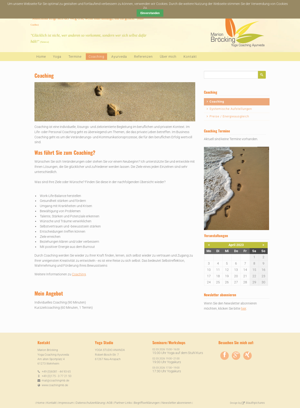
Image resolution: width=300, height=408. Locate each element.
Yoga (57, 56)
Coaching (79, 274)
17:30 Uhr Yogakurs (166, 371)
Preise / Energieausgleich (229, 116)
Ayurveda (119, 56)
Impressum (66, 402)
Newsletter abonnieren (176, 402)
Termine (75, 56)
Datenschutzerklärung (90, 402)
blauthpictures (255, 402)
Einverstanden (150, 13)
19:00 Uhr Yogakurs (166, 362)
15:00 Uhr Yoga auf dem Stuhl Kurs (177, 353)
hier (243, 308)
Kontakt (190, 56)
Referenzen (143, 56)
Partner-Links (123, 402)
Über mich (168, 56)
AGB (109, 402)
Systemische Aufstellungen (231, 109)
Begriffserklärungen (147, 402)
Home (41, 56)
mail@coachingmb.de (55, 380)
